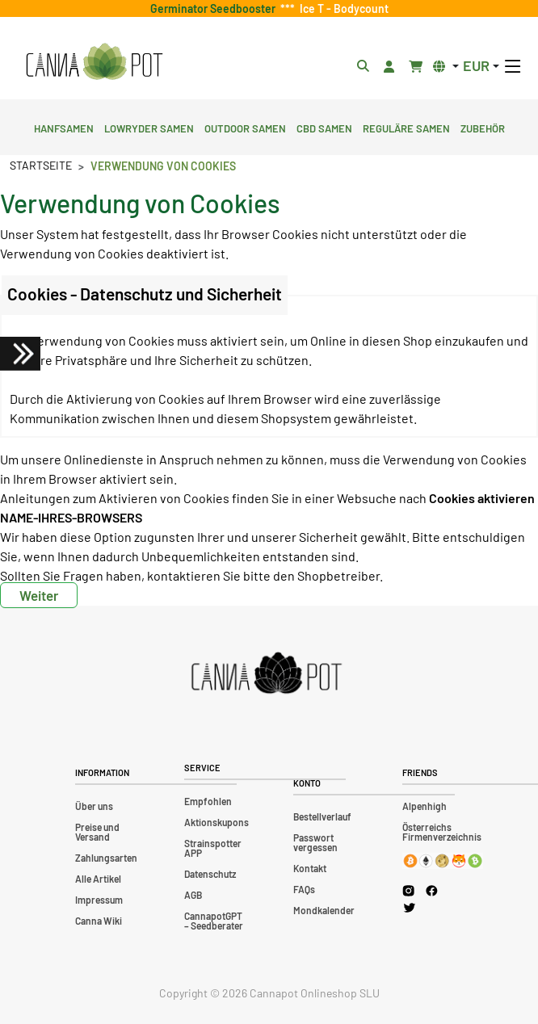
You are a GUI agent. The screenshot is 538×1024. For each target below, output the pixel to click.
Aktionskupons (216, 822)
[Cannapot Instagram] (408, 890)
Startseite (41, 165)
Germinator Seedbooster (215, 8)
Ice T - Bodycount (342, 8)
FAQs (304, 889)
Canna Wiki (98, 920)
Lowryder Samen (149, 127)
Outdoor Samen (245, 127)
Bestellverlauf (322, 816)
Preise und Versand (97, 831)
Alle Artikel (98, 878)
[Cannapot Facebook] (432, 890)
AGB (193, 895)
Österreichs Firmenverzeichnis (441, 831)
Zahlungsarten (106, 857)
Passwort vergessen (315, 842)
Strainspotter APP (213, 848)
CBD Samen (324, 127)
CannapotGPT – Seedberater (213, 920)
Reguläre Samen (406, 127)
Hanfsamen (64, 127)
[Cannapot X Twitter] (409, 907)
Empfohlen (208, 801)
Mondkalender (324, 910)
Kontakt (309, 868)
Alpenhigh (424, 806)
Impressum (99, 899)
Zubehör (482, 127)
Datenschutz (210, 874)
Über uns (94, 806)
